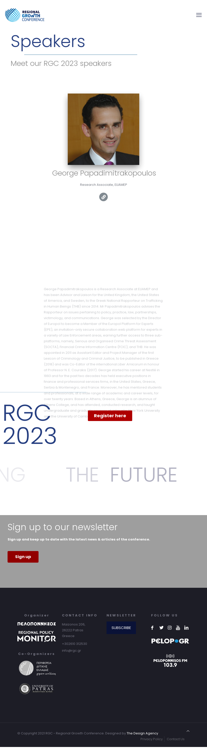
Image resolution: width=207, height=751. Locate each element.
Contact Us (176, 739)
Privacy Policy (152, 739)
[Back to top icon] (188, 731)
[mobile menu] (199, 15)
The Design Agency (142, 733)
